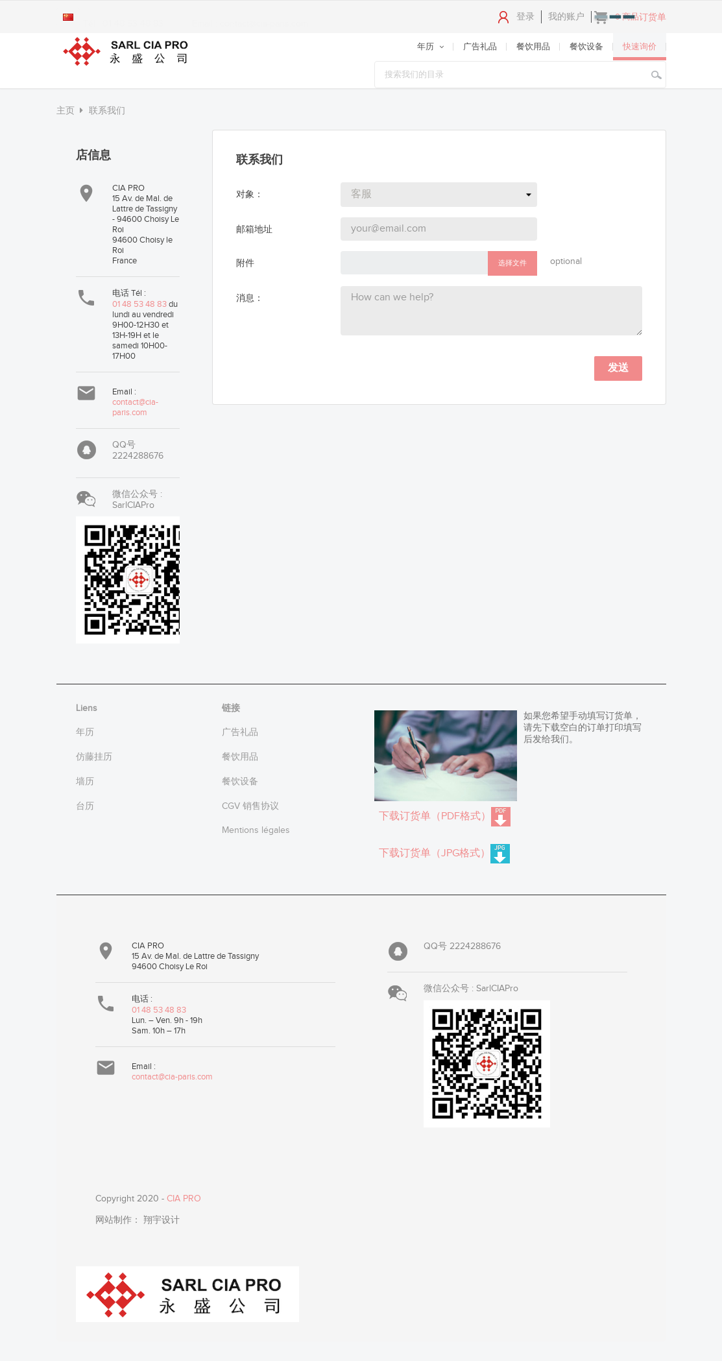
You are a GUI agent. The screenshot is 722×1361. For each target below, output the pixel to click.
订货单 (652, 17)
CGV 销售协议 (250, 806)
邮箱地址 (254, 229)
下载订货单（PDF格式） (445, 816)
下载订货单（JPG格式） (444, 853)
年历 (85, 732)
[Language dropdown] (68, 16)
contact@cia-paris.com (135, 407)
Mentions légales (256, 830)
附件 (245, 263)
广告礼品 (240, 732)
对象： (249, 194)
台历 (85, 806)
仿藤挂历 (94, 757)
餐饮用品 (240, 757)
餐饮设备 (240, 782)
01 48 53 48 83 (140, 304)
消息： (249, 298)
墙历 (85, 782)
